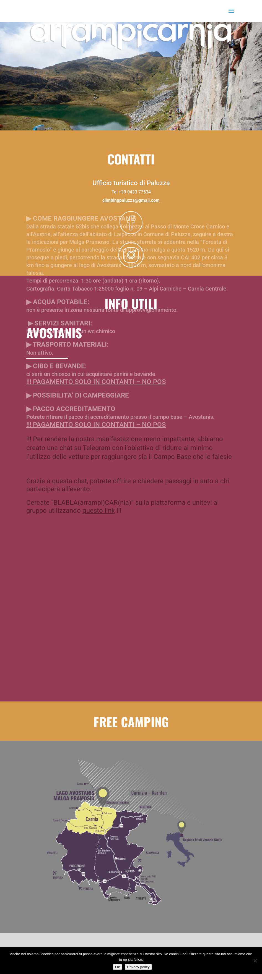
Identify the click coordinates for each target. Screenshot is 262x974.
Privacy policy (138, 967)
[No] (255, 960)
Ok (117, 967)
